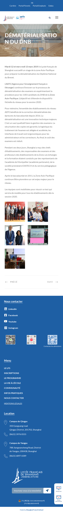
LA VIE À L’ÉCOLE (12, 383)
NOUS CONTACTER (14, 398)
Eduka (51, 6)
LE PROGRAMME (12, 378)
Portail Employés (39, 6)
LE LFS (7, 368)
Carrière (13, 6)
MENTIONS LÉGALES (13, 403)
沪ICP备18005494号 (31, 503)
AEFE (7, 48)
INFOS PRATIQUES (13, 393)
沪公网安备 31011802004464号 (33, 501)
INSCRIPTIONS (11, 373)
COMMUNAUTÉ (12, 388)
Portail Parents (24, 6)
